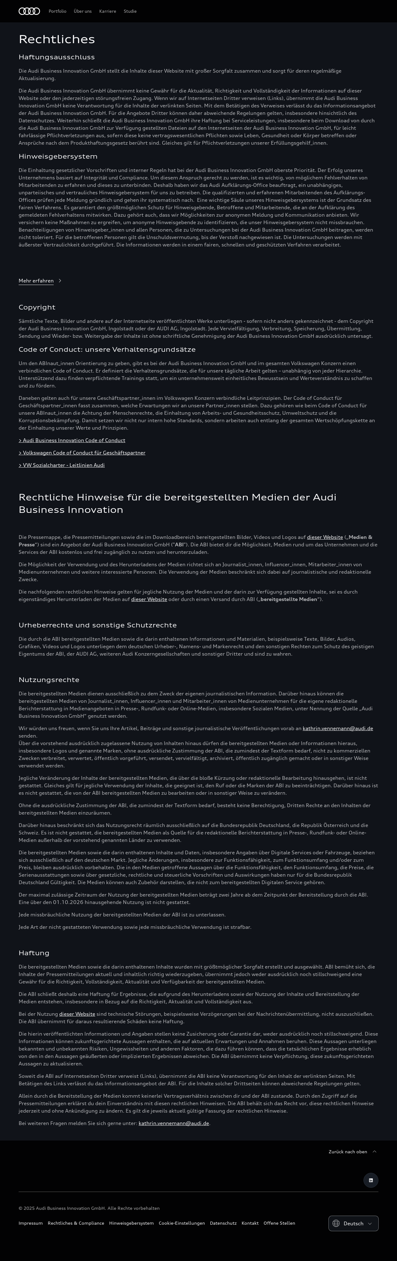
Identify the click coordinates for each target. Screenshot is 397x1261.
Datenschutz (223, 1223)
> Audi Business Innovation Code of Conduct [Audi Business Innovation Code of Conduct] (72, 440)
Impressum (31, 1223)
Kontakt (250, 1223)
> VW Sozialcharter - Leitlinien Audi (62, 465)
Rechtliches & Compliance (76, 1223)
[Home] (29, 11)
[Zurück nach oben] (353, 1151)
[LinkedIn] (371, 1180)
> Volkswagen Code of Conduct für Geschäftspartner (82, 453)
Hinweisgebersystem (131, 1223)
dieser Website (325, 537)
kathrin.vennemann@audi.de (338, 728)
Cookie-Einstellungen (182, 1223)
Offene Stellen (279, 1223)
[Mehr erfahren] (41, 281)
